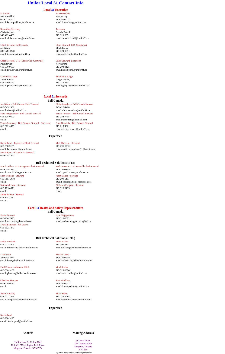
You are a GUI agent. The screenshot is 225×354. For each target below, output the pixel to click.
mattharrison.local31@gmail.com (79, 149)
